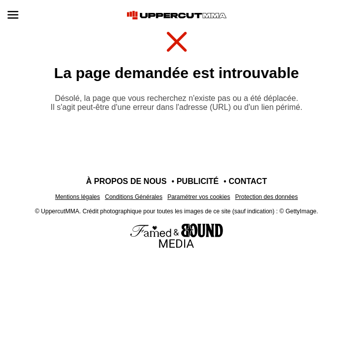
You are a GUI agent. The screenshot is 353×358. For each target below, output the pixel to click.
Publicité (198, 181)
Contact (248, 181)
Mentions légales (77, 196)
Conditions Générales (133, 196)
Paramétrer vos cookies (198, 196)
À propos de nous (126, 181)
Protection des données (266, 196)
